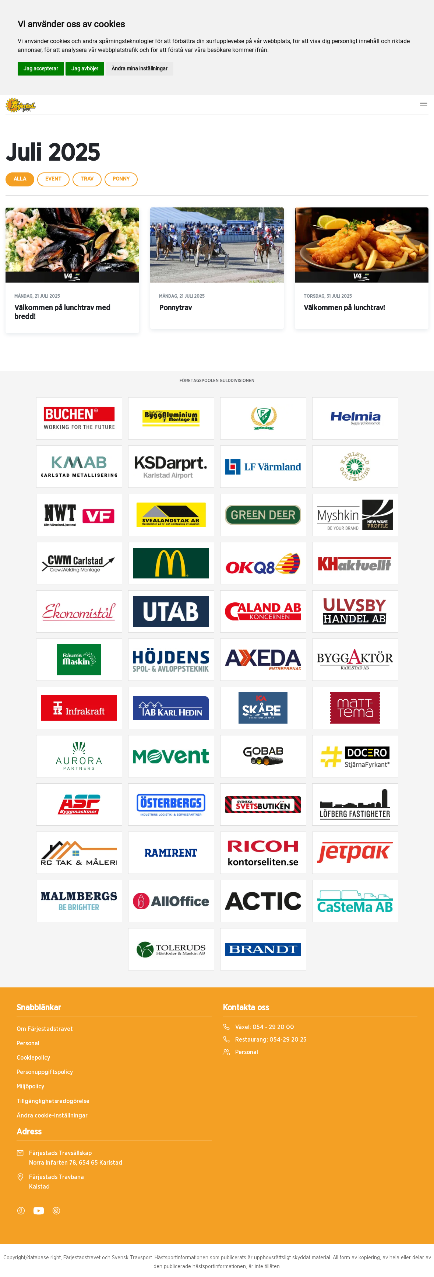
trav (87, 179)
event (53, 179)
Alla (20, 179)
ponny (121, 179)
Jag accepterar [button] (41, 68)
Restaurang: (265, 1040)
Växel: (258, 1027)
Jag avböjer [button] (84, 68)
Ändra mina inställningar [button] (139, 68)
